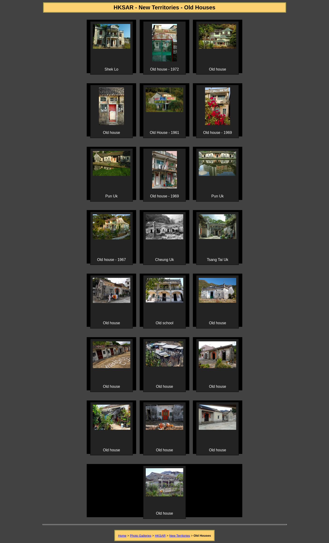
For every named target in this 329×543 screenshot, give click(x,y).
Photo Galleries (140, 535)
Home (122, 535)
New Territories (179, 535)
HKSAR (160, 535)
